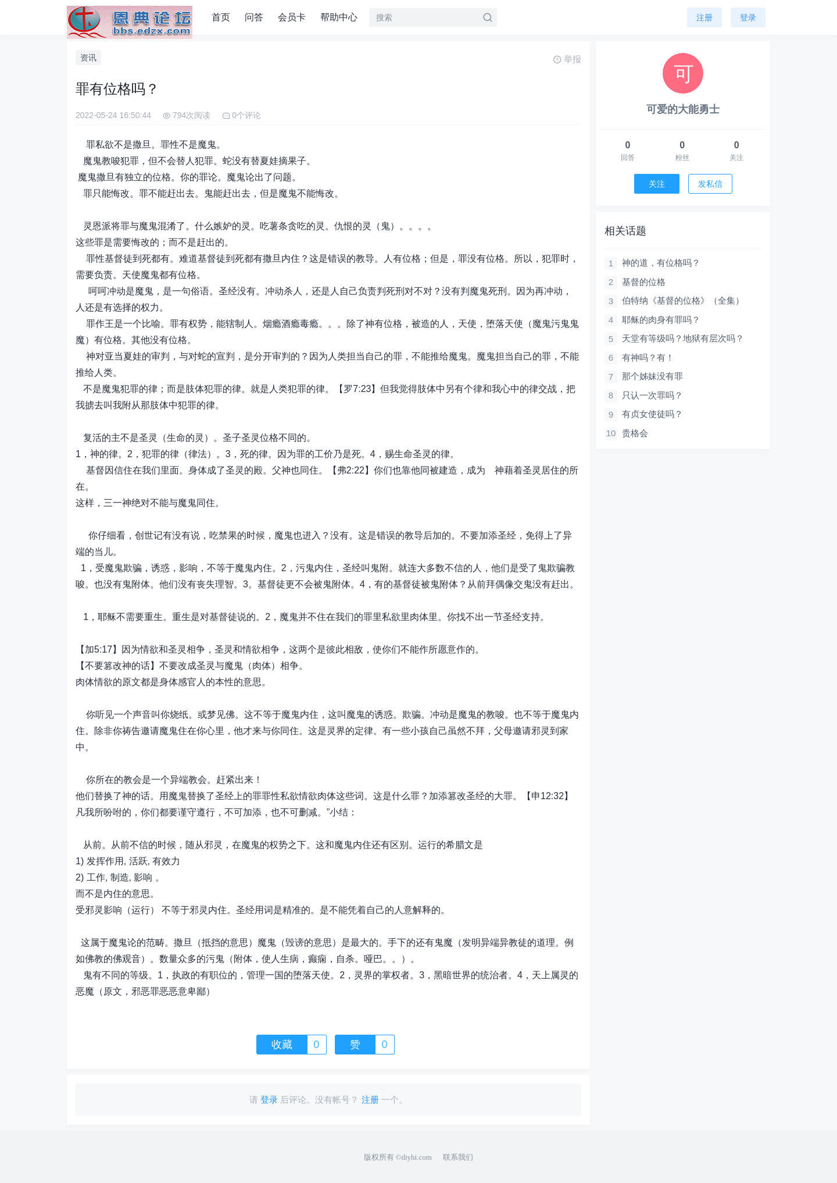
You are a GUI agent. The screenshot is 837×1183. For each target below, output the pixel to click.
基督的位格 (644, 282)
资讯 (88, 57)
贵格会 (635, 433)
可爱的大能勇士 (683, 109)
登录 (748, 17)
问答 (254, 17)
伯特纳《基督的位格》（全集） (683, 300)
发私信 (710, 183)
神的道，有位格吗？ (661, 263)
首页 (221, 17)
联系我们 (458, 1157)
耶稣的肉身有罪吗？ (661, 320)
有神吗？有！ (648, 357)
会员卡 (292, 17)
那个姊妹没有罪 (652, 376)
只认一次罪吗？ (652, 395)
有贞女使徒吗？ (652, 414)
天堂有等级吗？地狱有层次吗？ (683, 338)
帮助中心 (338, 17)
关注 (657, 183)
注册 (704, 17)
